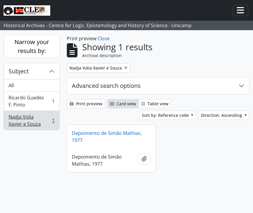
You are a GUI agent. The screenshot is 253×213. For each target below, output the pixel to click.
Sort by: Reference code (166, 115)
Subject (19, 71)
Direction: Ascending (222, 115)
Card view (123, 103)
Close (104, 38)
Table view (154, 103)
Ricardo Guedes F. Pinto (31, 101)
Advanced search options (106, 86)
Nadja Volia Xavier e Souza (31, 120)
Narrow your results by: (31, 46)
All (11, 85)
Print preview (85, 103)
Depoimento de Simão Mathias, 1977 (107, 136)
